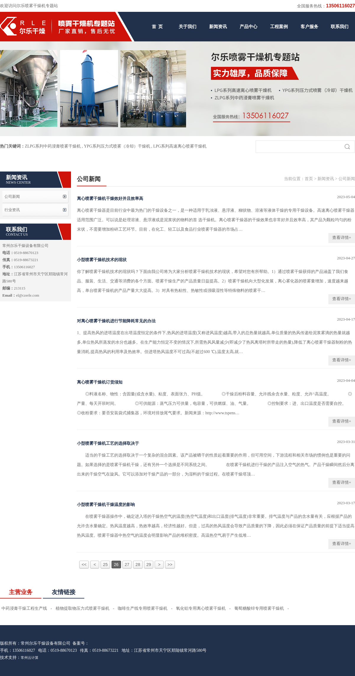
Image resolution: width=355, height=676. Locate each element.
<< (84, 564)
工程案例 (279, 26)
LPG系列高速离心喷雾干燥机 (179, 146)
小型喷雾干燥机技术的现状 (102, 260)
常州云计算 (29, 658)
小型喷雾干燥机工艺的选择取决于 (108, 443)
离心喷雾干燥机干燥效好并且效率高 (110, 198)
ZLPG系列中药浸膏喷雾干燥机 (53, 146)
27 (127, 564)
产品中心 (248, 26)
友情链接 (63, 592)
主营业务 (21, 592)
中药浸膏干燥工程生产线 (24, 608)
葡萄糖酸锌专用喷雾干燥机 (259, 608)
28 (137, 564)
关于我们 (187, 26)
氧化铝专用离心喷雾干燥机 (201, 608)
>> (169, 564)
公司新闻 (12, 196)
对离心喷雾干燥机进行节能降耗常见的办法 (116, 321)
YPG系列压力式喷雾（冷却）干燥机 (117, 146)
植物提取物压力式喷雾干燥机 (82, 608)
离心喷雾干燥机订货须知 (99, 382)
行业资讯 (12, 210)
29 (148, 564)
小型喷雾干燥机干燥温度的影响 (106, 504)
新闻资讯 (218, 26)
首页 (309, 179)
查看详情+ (341, 237)
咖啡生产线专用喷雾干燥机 (142, 608)
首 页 (157, 26)
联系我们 (339, 26)
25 (105, 564)
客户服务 (309, 26)
